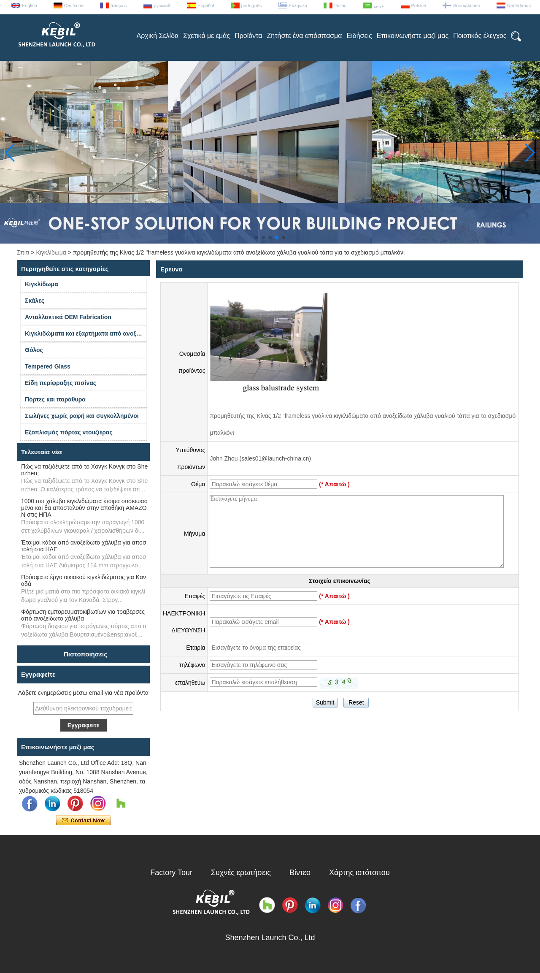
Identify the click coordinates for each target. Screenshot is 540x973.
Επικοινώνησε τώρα (83, 820)
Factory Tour (171, 872)
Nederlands (519, 5)
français (119, 5)
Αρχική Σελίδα (157, 35)
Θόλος (34, 350)
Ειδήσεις (359, 35)
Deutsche (74, 5)
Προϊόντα (248, 35)
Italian (340, 5)
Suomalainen (466, 5)
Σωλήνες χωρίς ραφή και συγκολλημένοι (82, 415)
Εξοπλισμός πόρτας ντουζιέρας (69, 432)
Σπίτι (23, 252)
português (251, 5)
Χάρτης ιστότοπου (359, 872)
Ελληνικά (298, 5)
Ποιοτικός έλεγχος (479, 35)
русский (162, 5)
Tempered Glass (47, 366)
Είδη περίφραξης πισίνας (60, 382)
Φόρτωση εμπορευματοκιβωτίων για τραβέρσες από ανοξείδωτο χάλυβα (83, 615)
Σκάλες (34, 300)
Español (205, 5)
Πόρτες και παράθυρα (55, 399)
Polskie (418, 5)
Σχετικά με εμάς (206, 35)
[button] (256, 237)
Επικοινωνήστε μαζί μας (412, 35)
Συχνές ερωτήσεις (241, 872)
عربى (379, 5)
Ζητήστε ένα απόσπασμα (304, 35)
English (29, 5)
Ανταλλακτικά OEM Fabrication (68, 317)
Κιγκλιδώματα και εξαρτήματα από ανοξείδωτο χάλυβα (86, 333)
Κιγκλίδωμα (51, 252)
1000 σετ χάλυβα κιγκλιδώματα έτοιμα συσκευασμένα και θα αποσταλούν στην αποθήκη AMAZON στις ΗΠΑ (84, 508)
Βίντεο (299, 872)
